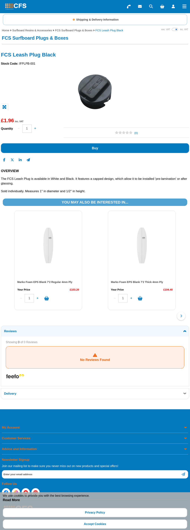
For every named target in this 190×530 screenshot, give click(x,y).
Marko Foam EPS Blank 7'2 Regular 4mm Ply (44, 282)
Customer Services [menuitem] (16, 438)
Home (5, 30)
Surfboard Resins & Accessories (32, 30)
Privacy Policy (95, 512)
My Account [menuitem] (11, 427)
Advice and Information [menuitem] (19, 449)
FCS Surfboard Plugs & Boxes (73, 30)
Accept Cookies (95, 524)
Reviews (10, 331)
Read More (11, 500)
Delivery (10, 393)
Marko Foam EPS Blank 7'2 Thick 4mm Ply (137, 282)
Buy (95, 148)
